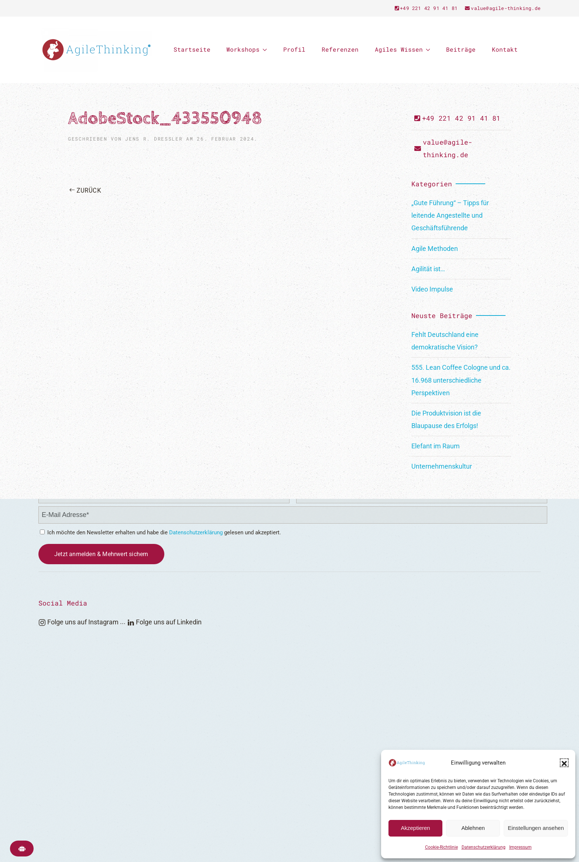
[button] (564, 762)
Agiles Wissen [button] (402, 49)
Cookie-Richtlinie (441, 847)
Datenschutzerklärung (484, 847)
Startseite (192, 49)
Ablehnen (472, 828)
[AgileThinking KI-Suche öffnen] (22, 848)
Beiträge (461, 49)
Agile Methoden (434, 248)
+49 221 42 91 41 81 (426, 8)
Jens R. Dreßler (153, 138)
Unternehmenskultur (441, 466)
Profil (294, 49)
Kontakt (505, 49)
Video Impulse (432, 289)
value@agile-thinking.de (503, 8)
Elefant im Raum (435, 446)
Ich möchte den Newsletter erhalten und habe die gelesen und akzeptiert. (160, 532)
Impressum (520, 847)
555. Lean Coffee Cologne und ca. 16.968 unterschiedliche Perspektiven (461, 379)
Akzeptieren (415, 828)
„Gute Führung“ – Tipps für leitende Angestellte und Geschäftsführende (450, 215)
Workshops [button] (246, 49)
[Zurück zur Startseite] (96, 50)
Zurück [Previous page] (85, 190)
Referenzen (340, 49)
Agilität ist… (428, 269)
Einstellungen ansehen (536, 828)
